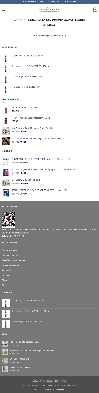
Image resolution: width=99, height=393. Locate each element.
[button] (3, 9)
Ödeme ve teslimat (10, 265)
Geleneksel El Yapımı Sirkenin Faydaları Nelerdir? (32, 350)
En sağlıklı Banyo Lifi (19, 359)
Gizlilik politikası (9, 250)
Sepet (50, 386)
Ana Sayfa (19, 20)
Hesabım (6, 275)
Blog (4, 285)
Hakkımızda (72, 386)
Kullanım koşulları (10, 255)
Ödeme (44, 386)
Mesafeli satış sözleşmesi (13, 260)
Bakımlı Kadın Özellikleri (21, 367)
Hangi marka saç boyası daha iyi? (25, 342)
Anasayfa (6, 270)
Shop (4, 280)
